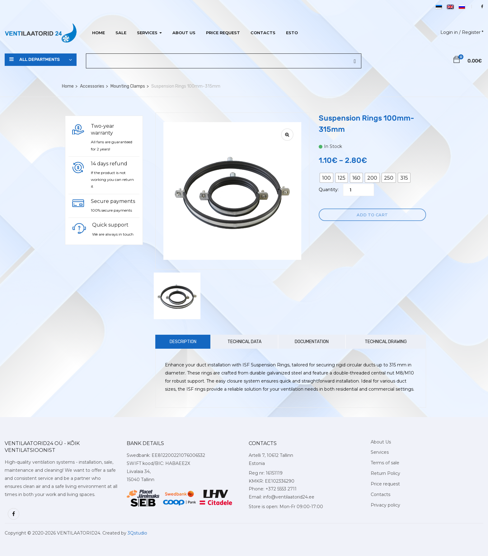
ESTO (292, 32)
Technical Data (244, 341)
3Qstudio (137, 533)
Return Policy (385, 473)
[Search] (355, 62)
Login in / (450, 32)
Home (98, 32)
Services (149, 32)
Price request (223, 32)
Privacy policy (385, 505)
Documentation (312, 341)
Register (471, 32)
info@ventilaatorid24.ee (288, 497)
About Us (183, 32)
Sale (120, 32)
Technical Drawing (386, 341)
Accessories (92, 86)
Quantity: (329, 189)
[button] (456, 60)
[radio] (326, 177)
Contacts (263, 32)
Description (183, 341)
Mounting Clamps (127, 86)
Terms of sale (385, 463)
